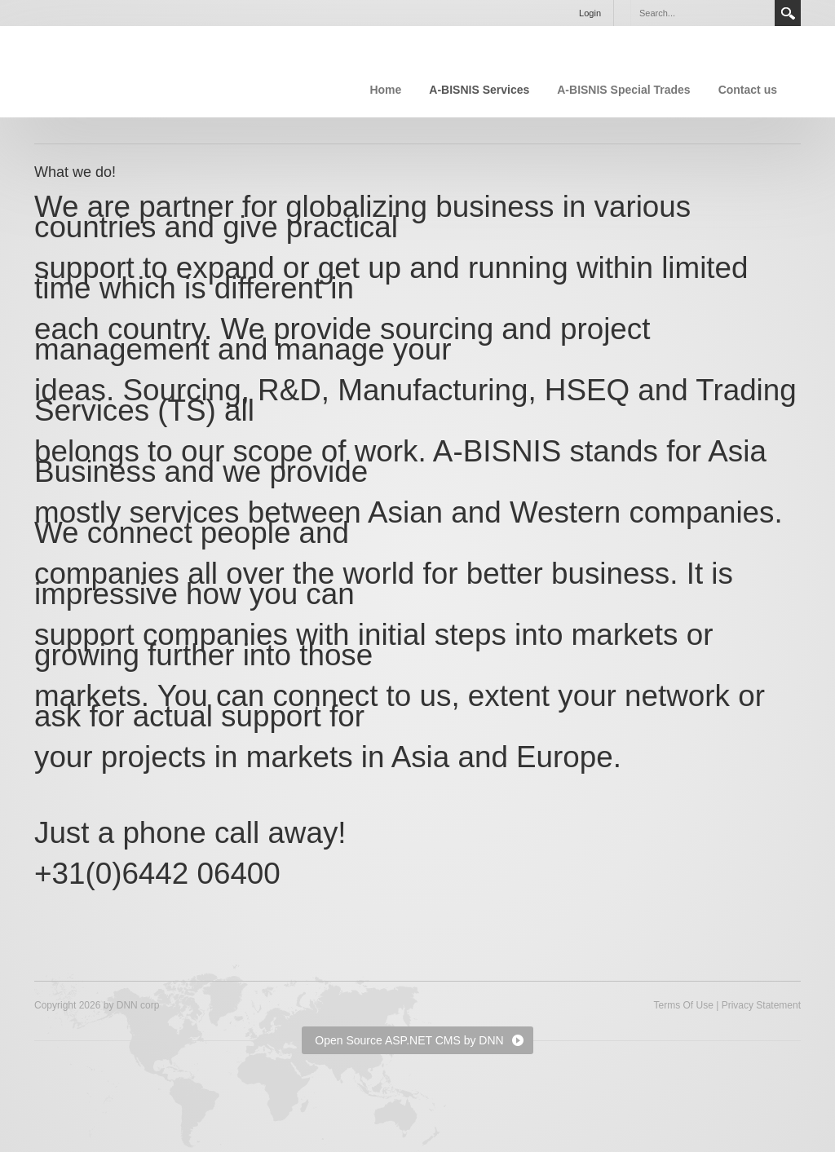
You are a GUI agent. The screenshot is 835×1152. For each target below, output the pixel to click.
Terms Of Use (683, 1005)
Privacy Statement (761, 1005)
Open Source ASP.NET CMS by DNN (409, 1040)
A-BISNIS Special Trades (623, 89)
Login (590, 13)
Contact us (747, 89)
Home (385, 89)
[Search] (702, 13)
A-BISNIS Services (479, 89)
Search (788, 13)
